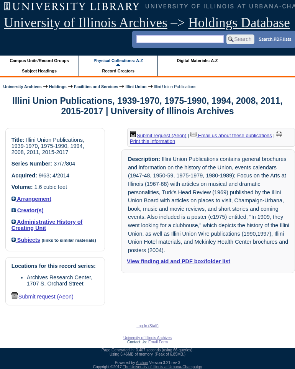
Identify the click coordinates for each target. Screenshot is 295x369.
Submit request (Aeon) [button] (42, 297)
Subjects (25, 240)
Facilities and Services (96, 86)
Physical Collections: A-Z (118, 60)
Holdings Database (239, 22)
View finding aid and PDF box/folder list (178, 261)
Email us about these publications (231, 135)
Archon (142, 363)
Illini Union (135, 86)
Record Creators (118, 71)
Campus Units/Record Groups (39, 60)
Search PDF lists (275, 38)
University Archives (22, 86)
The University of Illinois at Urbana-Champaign (162, 367)
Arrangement (31, 199)
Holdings (58, 86)
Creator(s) (27, 210)
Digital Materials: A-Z (197, 60)
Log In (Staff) (147, 326)
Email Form (158, 342)
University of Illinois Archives (85, 22)
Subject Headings (39, 71)
